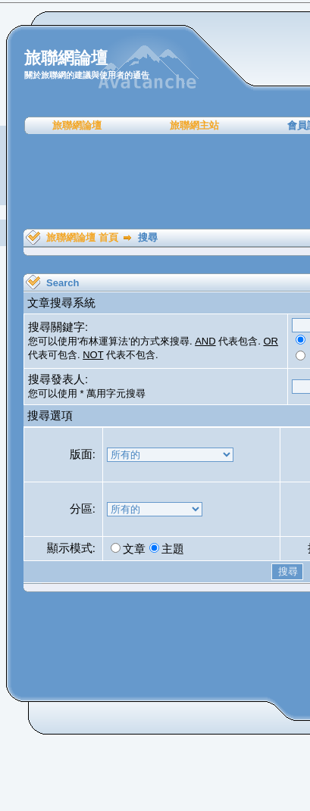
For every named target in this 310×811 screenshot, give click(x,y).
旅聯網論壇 (77, 125)
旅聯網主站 (194, 125)
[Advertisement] (160, 182)
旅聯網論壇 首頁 (82, 237)
